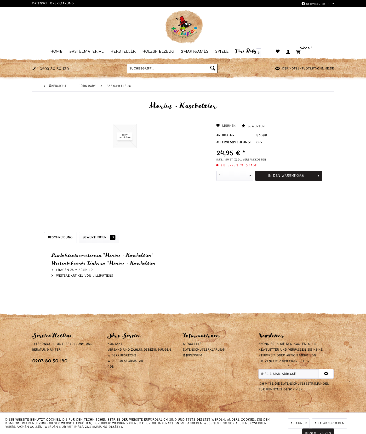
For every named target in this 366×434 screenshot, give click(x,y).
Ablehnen (299, 423)
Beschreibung (60, 237)
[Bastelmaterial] (88, 51)
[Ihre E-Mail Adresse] (288, 374)
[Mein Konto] (288, 52)
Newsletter (193, 344)
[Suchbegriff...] (172, 68)
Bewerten (253, 126)
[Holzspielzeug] (160, 51)
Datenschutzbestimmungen (305, 384)
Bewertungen (99, 237)
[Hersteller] (124, 51)
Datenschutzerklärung (53, 3)
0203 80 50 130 (49, 361)
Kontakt (115, 344)
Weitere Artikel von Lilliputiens (82, 276)
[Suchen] (212, 68)
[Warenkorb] (306, 52)
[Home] (58, 51)
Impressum (192, 355)
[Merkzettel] (277, 52)
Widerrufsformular (125, 361)
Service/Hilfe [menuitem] (316, 4)
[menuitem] (58, 51)
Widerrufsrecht (122, 355)
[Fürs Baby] (247, 51)
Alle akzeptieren (329, 423)
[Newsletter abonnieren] (326, 374)
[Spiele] (223, 51)
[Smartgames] (196, 51)
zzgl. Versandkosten (250, 159)
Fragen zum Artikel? (72, 270)
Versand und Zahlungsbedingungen (139, 350)
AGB (111, 367)
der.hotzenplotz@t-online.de (308, 68)
